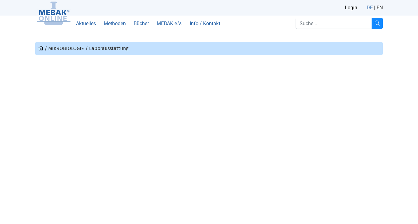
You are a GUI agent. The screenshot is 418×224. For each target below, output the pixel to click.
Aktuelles (86, 23)
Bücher (141, 23)
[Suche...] (377, 23)
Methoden (115, 23)
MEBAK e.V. (169, 23)
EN (380, 8)
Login (351, 8)
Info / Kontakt (205, 23)
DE (370, 8)
